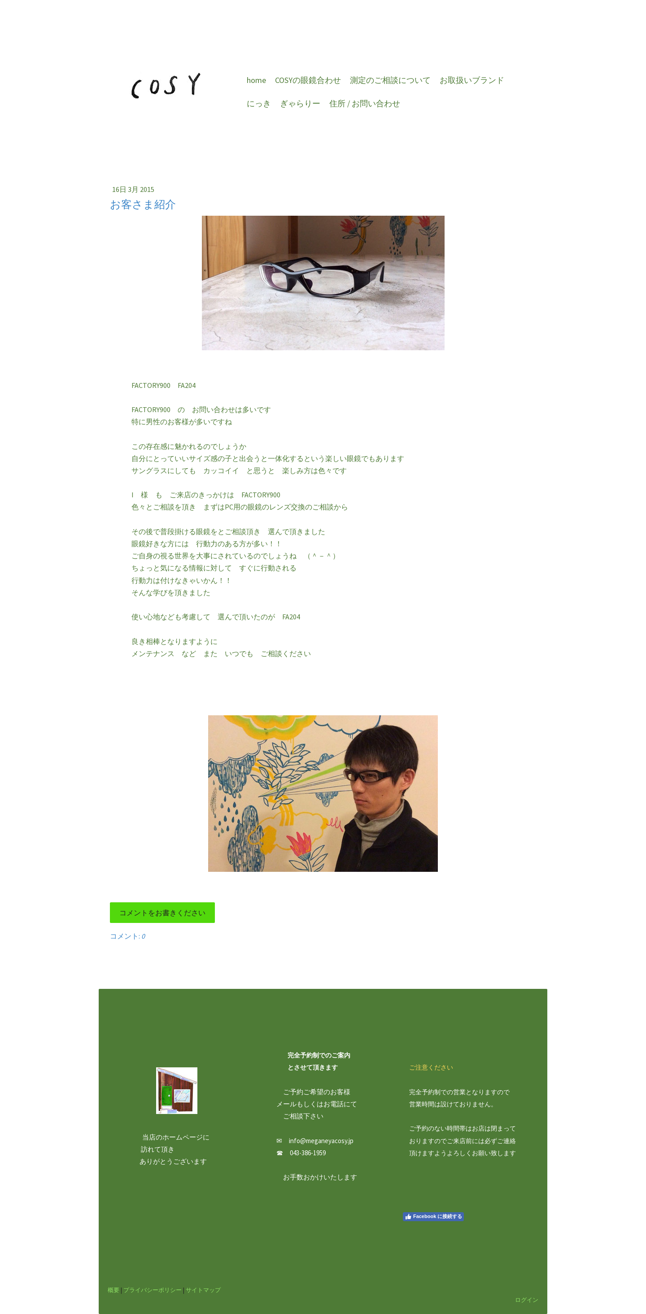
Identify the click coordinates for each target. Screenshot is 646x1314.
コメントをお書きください (162, 912)
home (256, 80)
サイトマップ (203, 1289)
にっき (259, 103)
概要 (113, 1289)
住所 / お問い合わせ (364, 103)
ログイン (526, 1299)
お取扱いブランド (472, 80)
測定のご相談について (390, 80)
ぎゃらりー (300, 103)
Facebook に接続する (433, 1216)
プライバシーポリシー (152, 1289)
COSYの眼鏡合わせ (308, 80)
